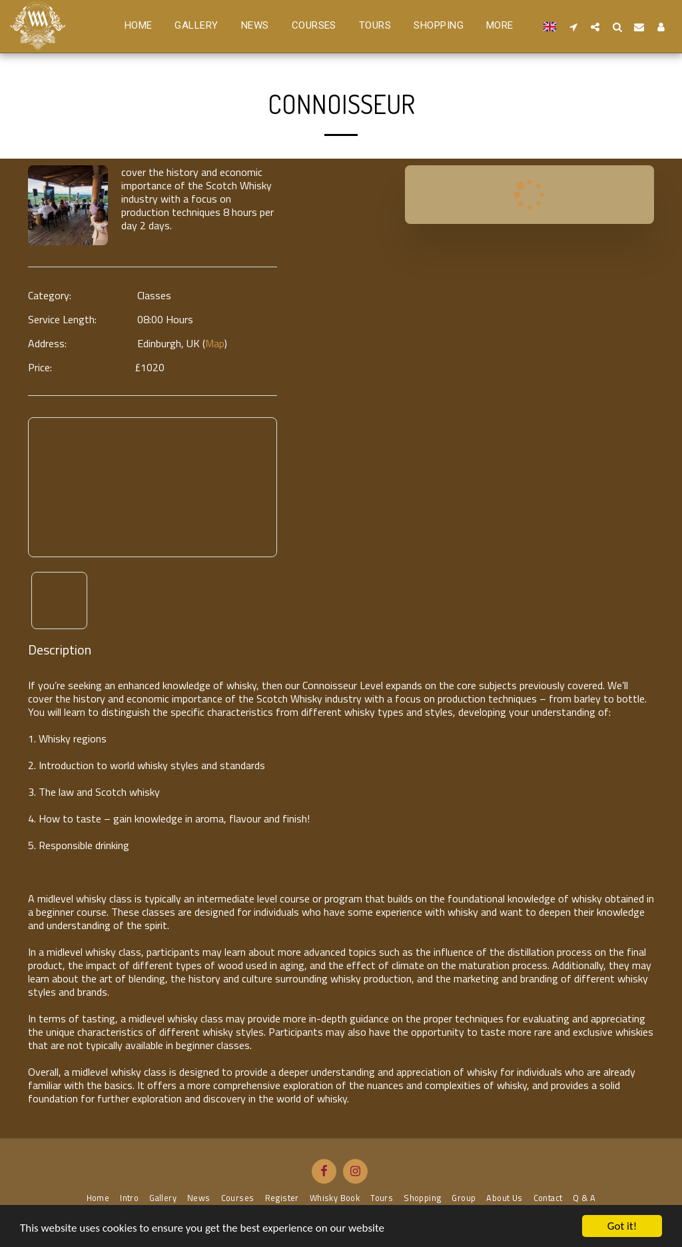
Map (214, 343)
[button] (573, 26)
